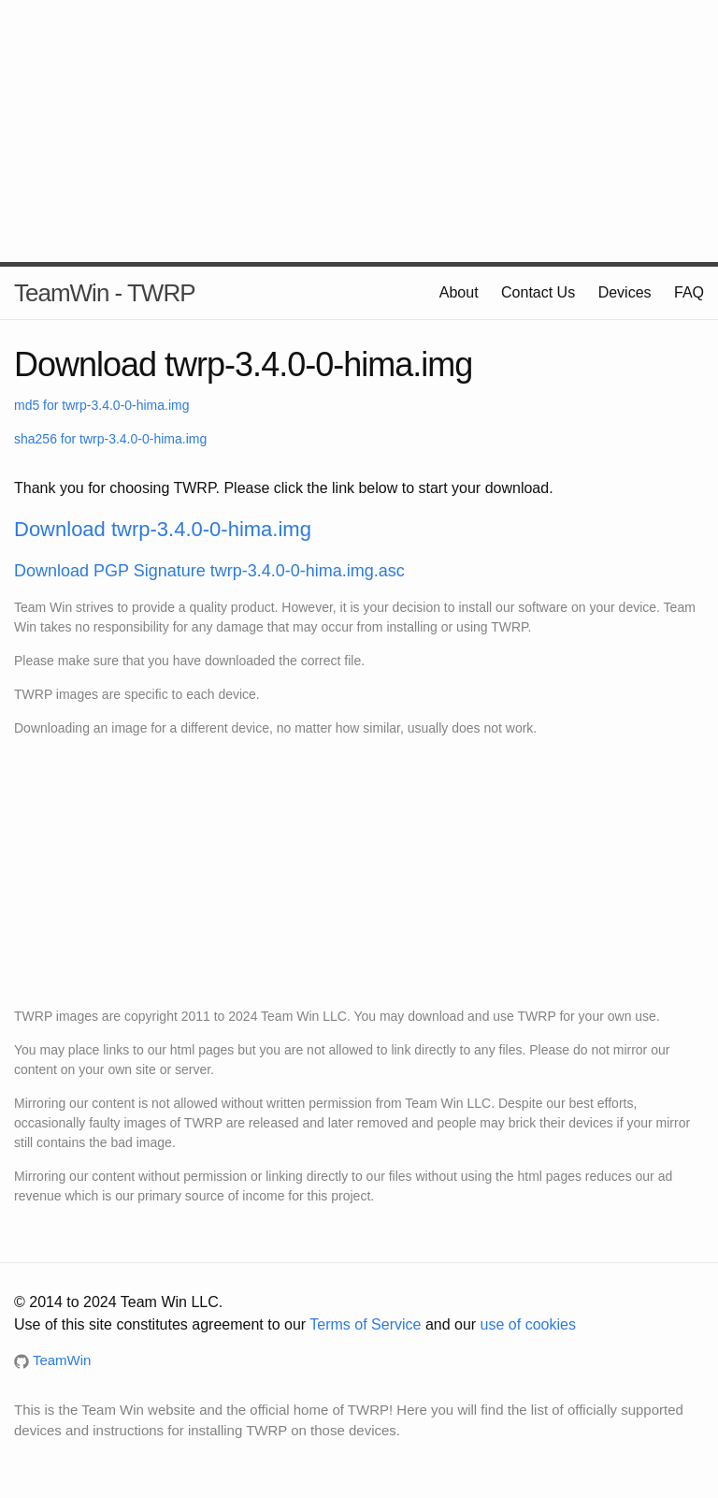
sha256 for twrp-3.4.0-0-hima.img (110, 438)
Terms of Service (365, 1324)
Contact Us (538, 292)
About (459, 292)
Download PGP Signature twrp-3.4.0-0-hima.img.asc (209, 570)
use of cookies (528, 1324)
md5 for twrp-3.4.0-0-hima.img (102, 405)
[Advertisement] (359, 131)
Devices (625, 292)
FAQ (689, 292)
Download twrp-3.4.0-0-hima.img (162, 529)
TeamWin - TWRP (104, 293)
